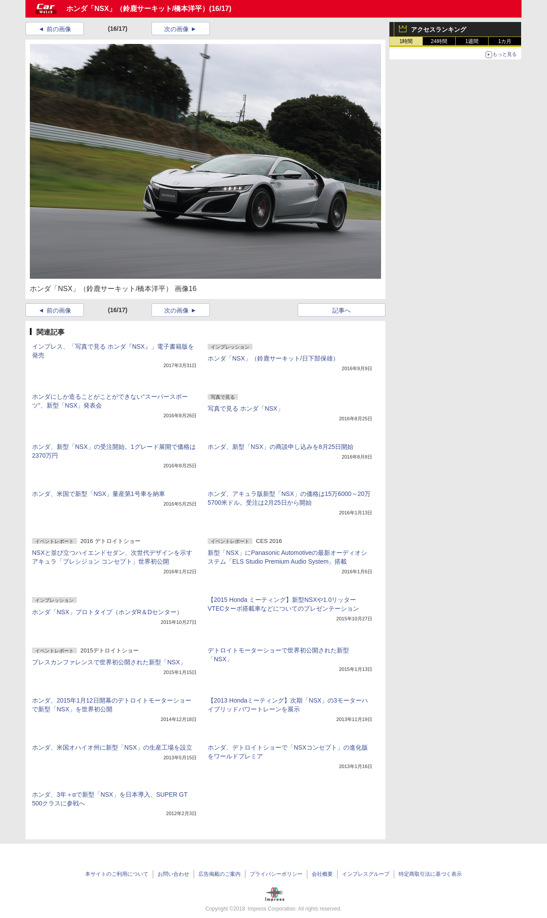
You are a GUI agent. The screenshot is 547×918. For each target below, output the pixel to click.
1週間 (472, 41)
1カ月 (505, 41)
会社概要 (322, 874)
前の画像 (59, 29)
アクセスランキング (438, 29)
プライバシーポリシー (276, 874)
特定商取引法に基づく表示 (430, 874)
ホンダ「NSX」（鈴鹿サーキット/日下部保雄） (273, 358)
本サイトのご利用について (116, 874)
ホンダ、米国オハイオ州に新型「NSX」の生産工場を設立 (112, 747)
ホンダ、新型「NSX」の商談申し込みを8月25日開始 (280, 446)
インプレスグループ (365, 874)
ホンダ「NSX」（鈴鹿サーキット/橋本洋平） (137, 8)
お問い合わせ (173, 874)
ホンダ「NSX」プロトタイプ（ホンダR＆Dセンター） (107, 612)
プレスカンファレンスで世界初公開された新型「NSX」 (109, 662)
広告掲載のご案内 (219, 874)
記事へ (341, 310)
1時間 (406, 41)
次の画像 (176, 29)
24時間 (439, 41)
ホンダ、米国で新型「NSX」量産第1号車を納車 (98, 493)
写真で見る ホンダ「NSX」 (246, 408)
